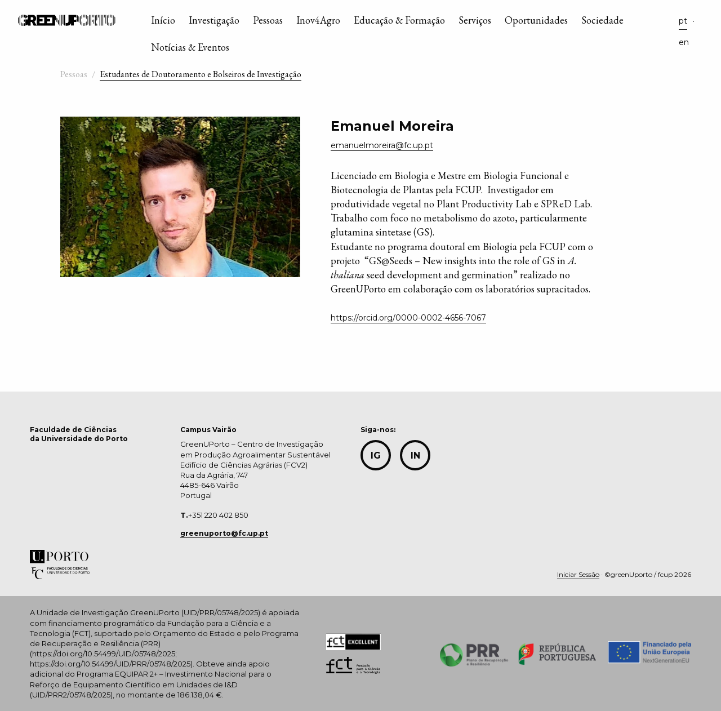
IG (376, 455)
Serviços (475, 20)
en (684, 42)
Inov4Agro (318, 20)
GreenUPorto (66, 20)
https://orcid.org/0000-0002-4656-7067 (408, 318)
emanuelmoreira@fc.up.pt (382, 145)
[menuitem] (163, 22)
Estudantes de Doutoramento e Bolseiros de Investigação (200, 74)
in (415, 455)
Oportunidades (536, 20)
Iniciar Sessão (578, 574)
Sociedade (602, 20)
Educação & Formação (399, 20)
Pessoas (268, 20)
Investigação (214, 20)
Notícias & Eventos (190, 47)
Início (163, 20)
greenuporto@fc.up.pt (224, 533)
